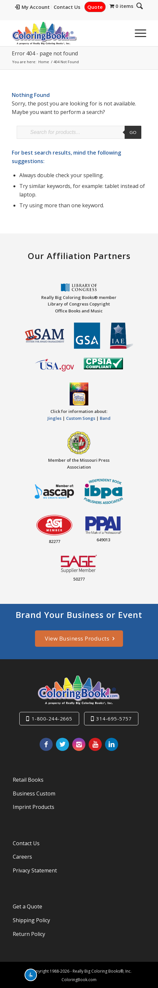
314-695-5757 (114, 717)
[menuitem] (37, 7)
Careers (22, 855)
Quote (100, 7)
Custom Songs (80, 417)
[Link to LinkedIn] (111, 743)
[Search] (121, 33)
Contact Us (72, 7)
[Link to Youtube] (95, 743)
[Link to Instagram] (78, 743)
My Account (37, 7)
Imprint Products (33, 805)
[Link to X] (62, 743)
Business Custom (34, 792)
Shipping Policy (31, 919)
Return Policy (29, 932)
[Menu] (137, 33)
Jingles (54, 417)
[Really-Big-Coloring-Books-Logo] (65, 33)
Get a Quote (27, 905)
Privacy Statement (35, 869)
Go (133, 132)
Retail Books (28, 778)
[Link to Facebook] (46, 743)
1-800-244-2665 (52, 717)
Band (105, 417)
